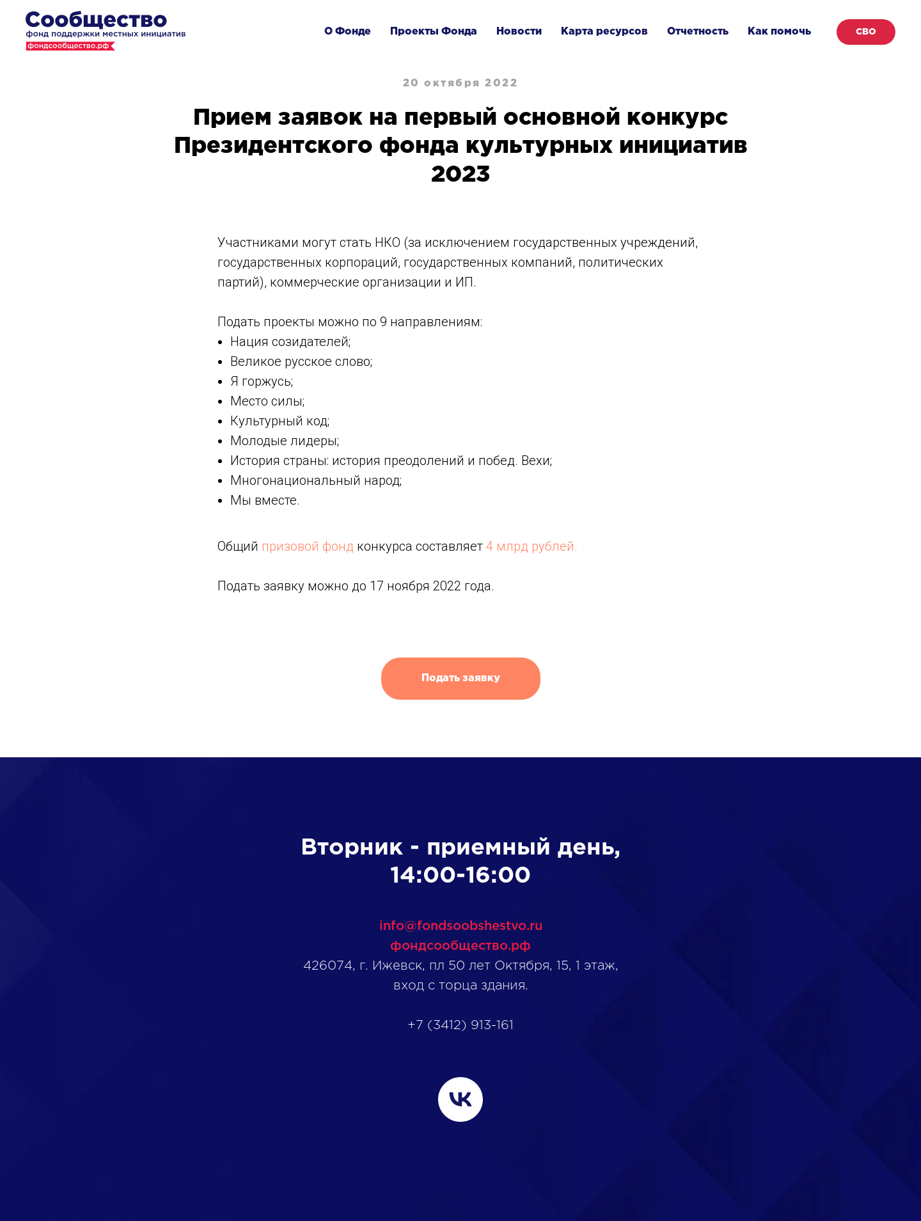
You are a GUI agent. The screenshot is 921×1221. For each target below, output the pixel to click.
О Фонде (347, 31)
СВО (866, 32)
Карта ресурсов (604, 31)
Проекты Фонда (433, 31)
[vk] (460, 1099)
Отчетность (697, 31)
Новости (519, 31)
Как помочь (779, 31)
